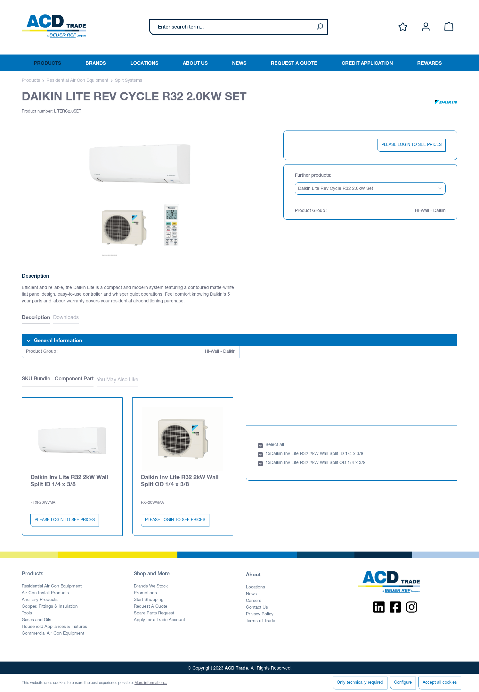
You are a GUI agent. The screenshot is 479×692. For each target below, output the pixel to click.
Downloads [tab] (66, 318)
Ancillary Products (40, 598)
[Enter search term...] (231, 27)
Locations (255, 586)
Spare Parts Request (154, 612)
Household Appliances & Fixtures (54, 625)
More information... (150, 683)
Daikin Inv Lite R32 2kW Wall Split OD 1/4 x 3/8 (180, 479)
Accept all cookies (440, 683)
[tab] (36, 318)
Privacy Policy (259, 613)
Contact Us (257, 606)
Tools (27, 612)
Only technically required (360, 683)
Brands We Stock (151, 585)
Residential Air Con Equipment (52, 585)
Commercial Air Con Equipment (53, 632)
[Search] (319, 27)
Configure (403, 683)
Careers (253, 599)
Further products (312, 175)
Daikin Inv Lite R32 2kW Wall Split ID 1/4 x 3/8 (69, 479)
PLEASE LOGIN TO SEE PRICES (411, 145)
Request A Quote (150, 605)
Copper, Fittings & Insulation (50, 605)
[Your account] (426, 27)
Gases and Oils (36, 619)
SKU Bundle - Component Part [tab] (57, 379)
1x (267, 453)
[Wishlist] (402, 27)
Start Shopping (149, 598)
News (251, 593)
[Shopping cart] (449, 27)
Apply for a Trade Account (159, 619)
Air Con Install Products (45, 592)
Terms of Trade (260, 620)
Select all (274, 444)
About (253, 573)
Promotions (145, 592)
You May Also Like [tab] (117, 380)
